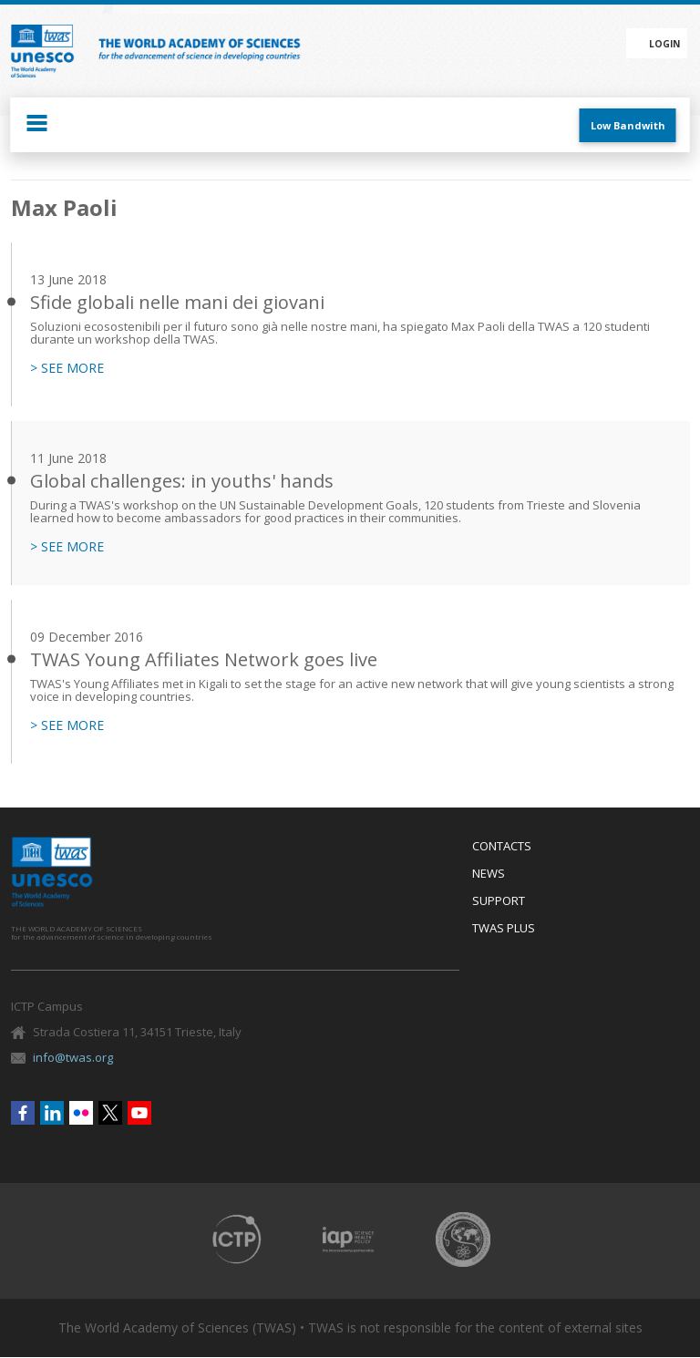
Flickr (81, 1113)
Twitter (110, 1113)
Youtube (139, 1113)
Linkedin (52, 1113)
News (488, 874)
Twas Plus (503, 928)
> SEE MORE (67, 368)
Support (498, 901)
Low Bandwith (628, 125)
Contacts (501, 846)
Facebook (23, 1113)
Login (664, 43)
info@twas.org (73, 1057)
